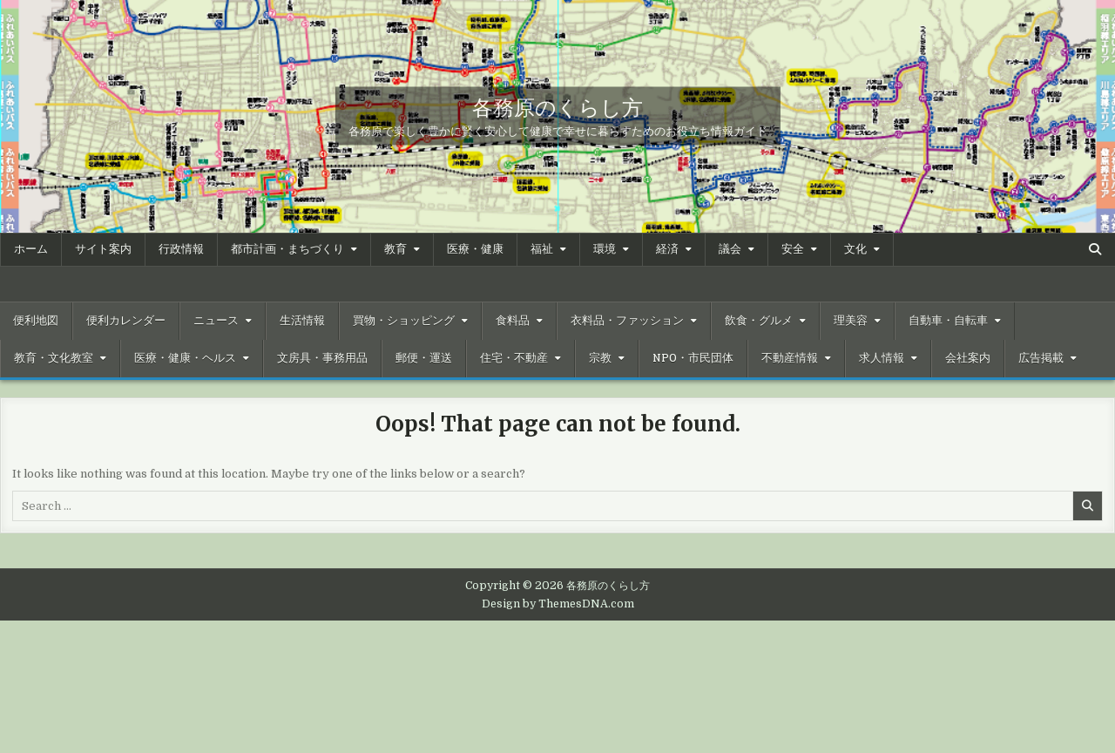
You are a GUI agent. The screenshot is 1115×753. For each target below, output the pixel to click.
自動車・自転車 (948, 320)
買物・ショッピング (404, 320)
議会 (730, 249)
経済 (667, 249)
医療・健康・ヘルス (185, 358)
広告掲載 (1041, 358)
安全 (792, 249)
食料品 (513, 320)
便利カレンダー (126, 320)
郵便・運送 (423, 358)
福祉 (541, 249)
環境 (604, 249)
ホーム (31, 249)
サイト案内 (103, 249)
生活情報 (302, 320)
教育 (395, 249)
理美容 (851, 320)
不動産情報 (789, 358)
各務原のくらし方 (557, 106)
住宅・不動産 (514, 358)
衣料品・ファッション (627, 320)
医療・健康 (475, 249)
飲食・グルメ (759, 320)
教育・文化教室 (53, 358)
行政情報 (181, 249)
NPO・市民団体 (692, 358)
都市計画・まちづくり (287, 249)
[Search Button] (1095, 249)
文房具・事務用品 (322, 358)
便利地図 (35, 320)
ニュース (216, 320)
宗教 (600, 358)
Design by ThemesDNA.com (558, 604)
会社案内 (967, 358)
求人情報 (881, 358)
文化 (855, 249)
